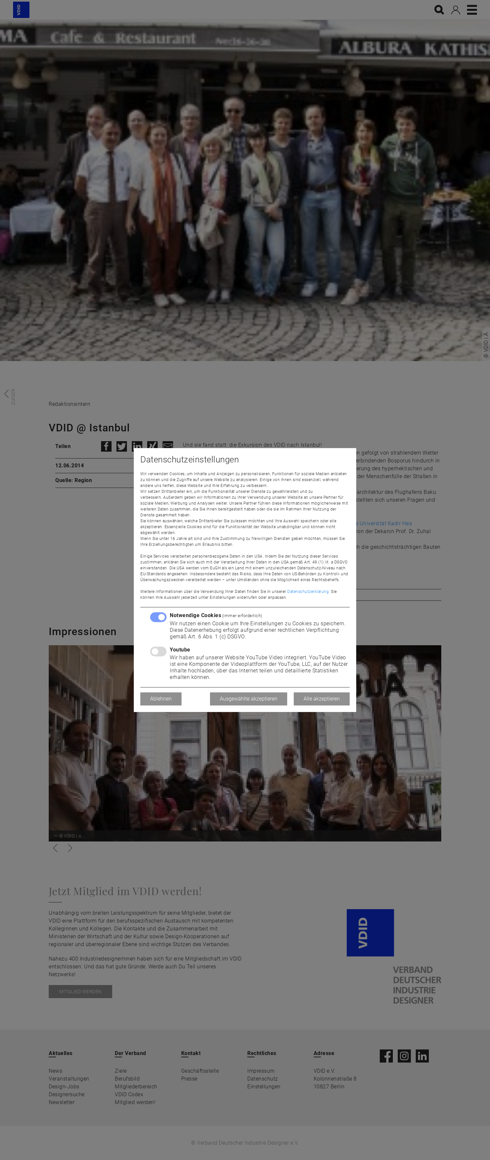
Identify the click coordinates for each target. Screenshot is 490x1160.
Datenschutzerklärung (308, 591)
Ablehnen (161, 699)
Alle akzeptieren (322, 699)
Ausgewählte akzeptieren (248, 699)
